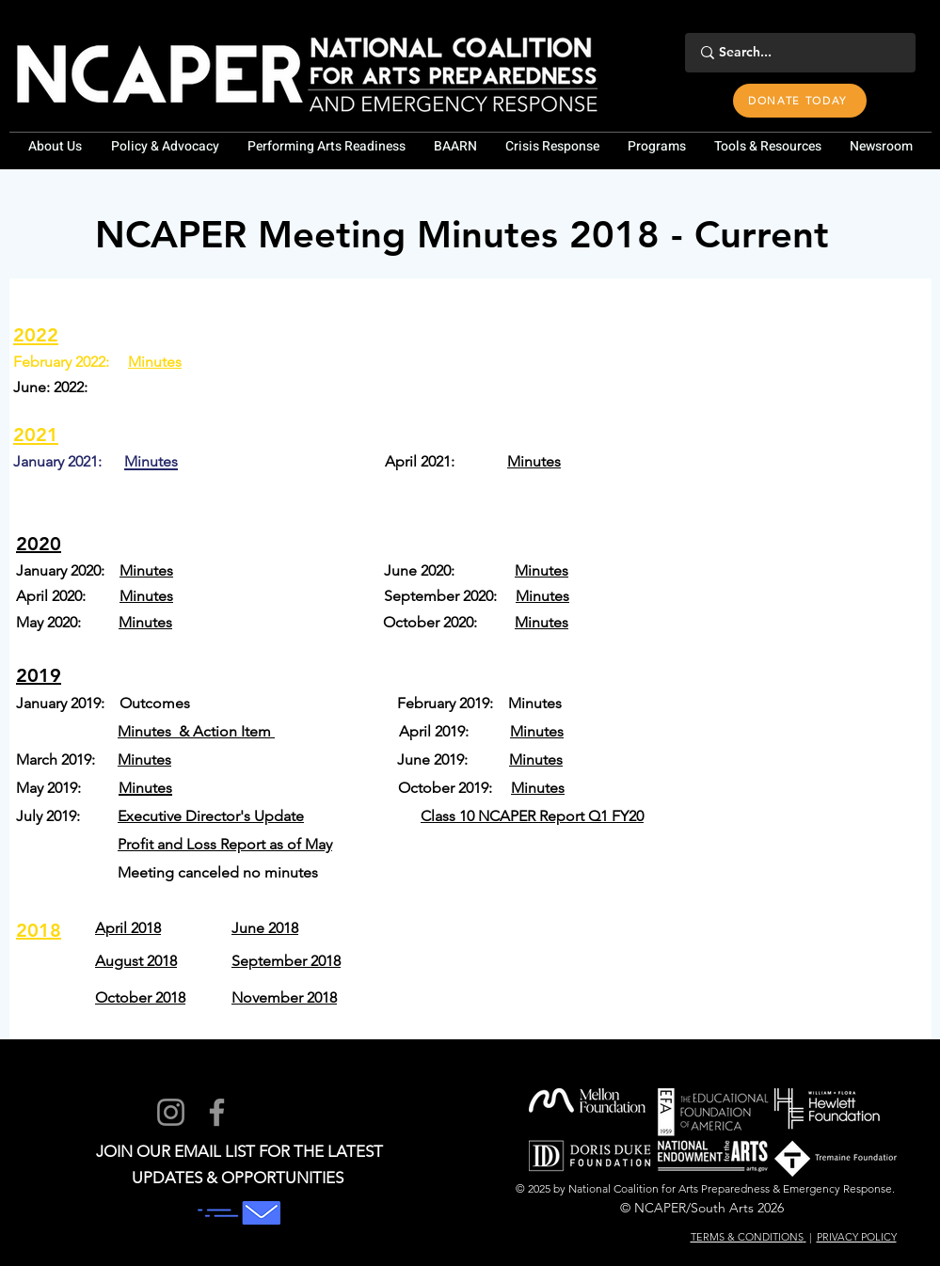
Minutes (155, 362)
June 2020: (449, 570)
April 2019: (454, 731)
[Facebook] (217, 1112)
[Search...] (797, 52)
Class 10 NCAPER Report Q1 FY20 (532, 816)
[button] (55, 147)
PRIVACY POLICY (857, 1236)
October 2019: (454, 788)
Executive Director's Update (211, 816)
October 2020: (449, 622)
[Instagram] (170, 1112)
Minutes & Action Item (196, 731)
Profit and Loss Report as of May (225, 844)
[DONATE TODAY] (800, 101)
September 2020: (450, 596)
